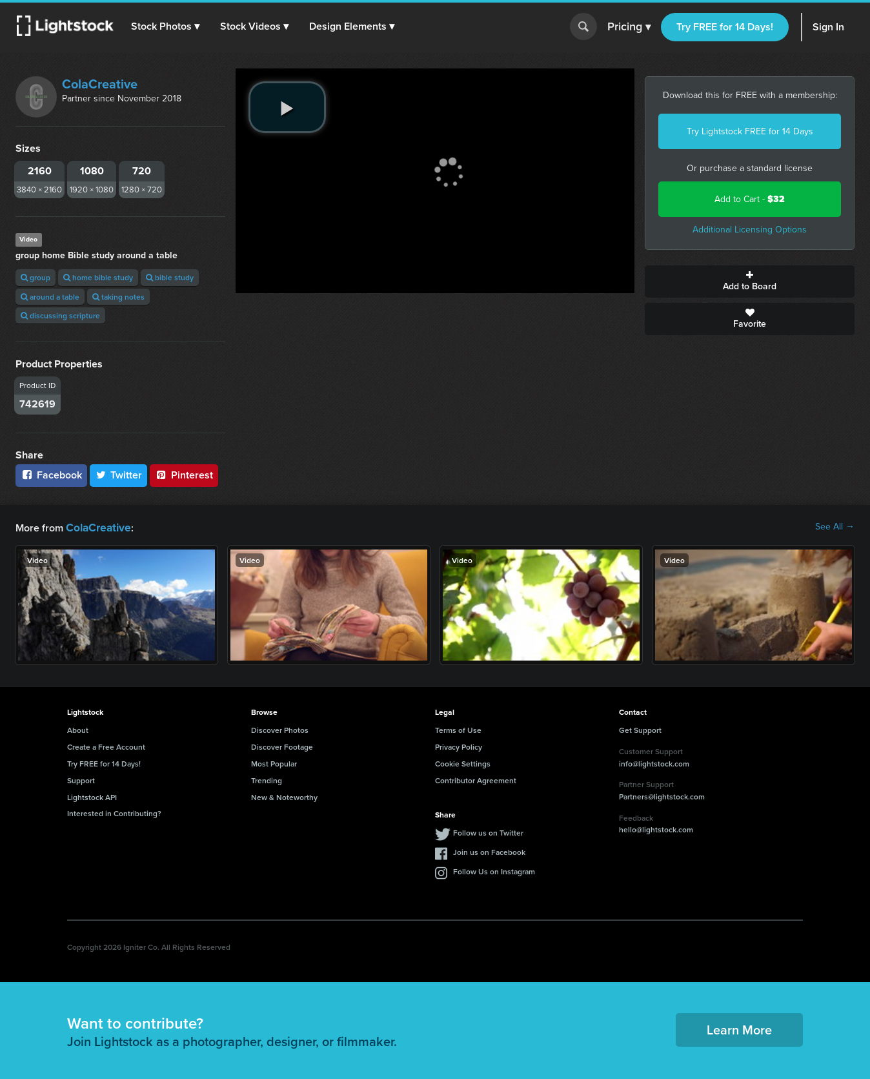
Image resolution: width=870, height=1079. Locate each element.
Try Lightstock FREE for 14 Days (750, 131)
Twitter (119, 475)
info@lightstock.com (654, 762)
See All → (835, 526)
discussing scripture (60, 315)
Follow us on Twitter (488, 831)
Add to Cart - (749, 199)
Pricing (629, 27)
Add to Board (749, 282)
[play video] (287, 107)
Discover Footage (282, 745)
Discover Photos (280, 728)
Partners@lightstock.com (662, 795)
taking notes (118, 296)
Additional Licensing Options (750, 229)
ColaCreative (99, 84)
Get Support (640, 728)
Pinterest (184, 475)
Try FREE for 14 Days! (724, 26)
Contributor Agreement (475, 779)
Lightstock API (92, 795)
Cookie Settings (463, 762)
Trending (266, 779)
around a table (50, 296)
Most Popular (274, 762)
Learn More (739, 1028)
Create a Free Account (106, 745)
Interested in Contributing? (114, 812)
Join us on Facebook (489, 850)
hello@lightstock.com (656, 828)
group (35, 277)
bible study (170, 277)
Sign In (828, 26)
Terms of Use (458, 728)
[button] (167, 26)
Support (81, 779)
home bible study (98, 277)
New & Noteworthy (284, 795)
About (77, 728)
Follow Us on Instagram (494, 870)
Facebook (51, 475)
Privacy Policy (458, 745)
